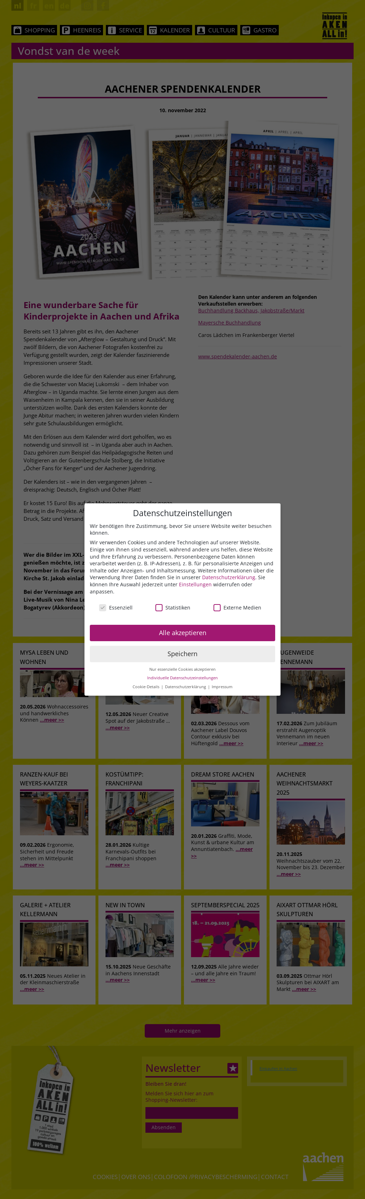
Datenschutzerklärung (228, 577)
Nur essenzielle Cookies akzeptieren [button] (182, 669)
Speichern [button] (182, 653)
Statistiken (172, 607)
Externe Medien (237, 607)
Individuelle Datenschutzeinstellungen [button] (182, 677)
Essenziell (116, 607)
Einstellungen (195, 584)
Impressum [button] (222, 686)
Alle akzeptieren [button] (182, 632)
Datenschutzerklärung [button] (186, 686)
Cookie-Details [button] (146, 686)
